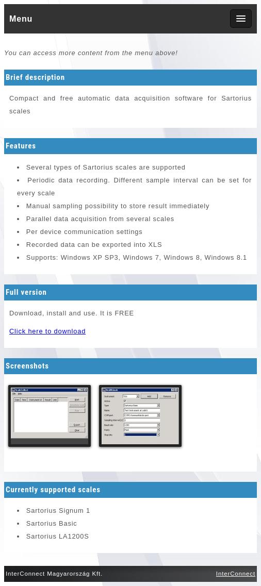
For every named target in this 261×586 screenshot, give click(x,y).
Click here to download (47, 331)
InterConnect (235, 574)
